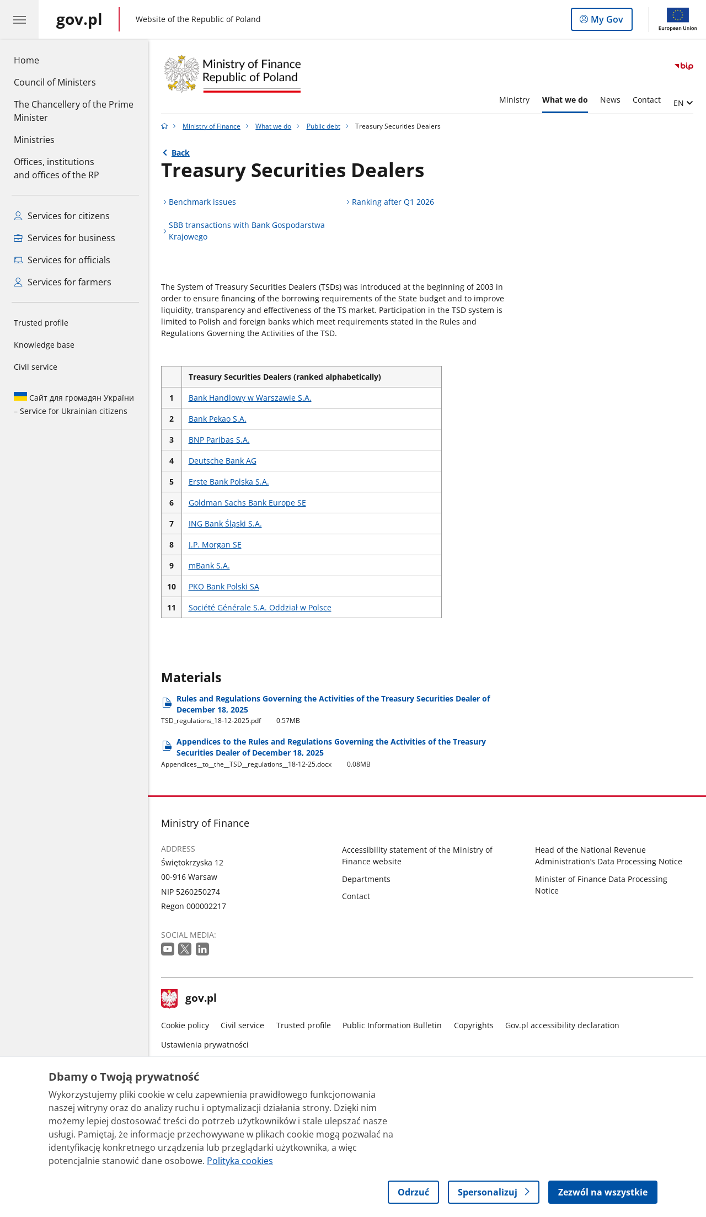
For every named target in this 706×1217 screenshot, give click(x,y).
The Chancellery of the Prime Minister (73, 111)
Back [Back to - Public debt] (181, 152)
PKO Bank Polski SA (224, 586)
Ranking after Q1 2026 (393, 201)
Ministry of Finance (211, 126)
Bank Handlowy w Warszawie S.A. (250, 397)
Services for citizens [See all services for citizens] (62, 216)
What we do (565, 99)
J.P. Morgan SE (215, 544)
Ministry (514, 99)
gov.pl (189, 999)
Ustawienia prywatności (205, 1044)
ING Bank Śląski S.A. (225, 523)
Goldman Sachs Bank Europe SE (247, 502)
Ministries (34, 140)
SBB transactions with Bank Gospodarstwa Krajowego (247, 231)
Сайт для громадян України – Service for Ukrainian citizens (74, 404)
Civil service (35, 367)
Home (26, 60)
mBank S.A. (209, 565)
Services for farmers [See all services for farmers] (62, 282)
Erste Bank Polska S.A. (229, 481)
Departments (366, 879)
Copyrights (474, 1025)
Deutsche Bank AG (222, 460)
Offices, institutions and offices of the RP (56, 168)
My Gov (606, 21)
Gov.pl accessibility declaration (562, 1025)
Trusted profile (41, 322)
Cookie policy (185, 1025)
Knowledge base (44, 344)
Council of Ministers (55, 82)
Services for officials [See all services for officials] (62, 260)
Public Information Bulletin (392, 1025)
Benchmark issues (202, 201)
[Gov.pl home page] (79, 19)
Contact (647, 99)
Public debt (323, 126)
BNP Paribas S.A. (219, 439)
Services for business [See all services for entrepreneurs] (64, 238)
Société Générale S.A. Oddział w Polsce (260, 607)
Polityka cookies (240, 1161)
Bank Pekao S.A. (218, 418)
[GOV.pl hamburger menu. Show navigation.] (19, 19)
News (610, 99)
